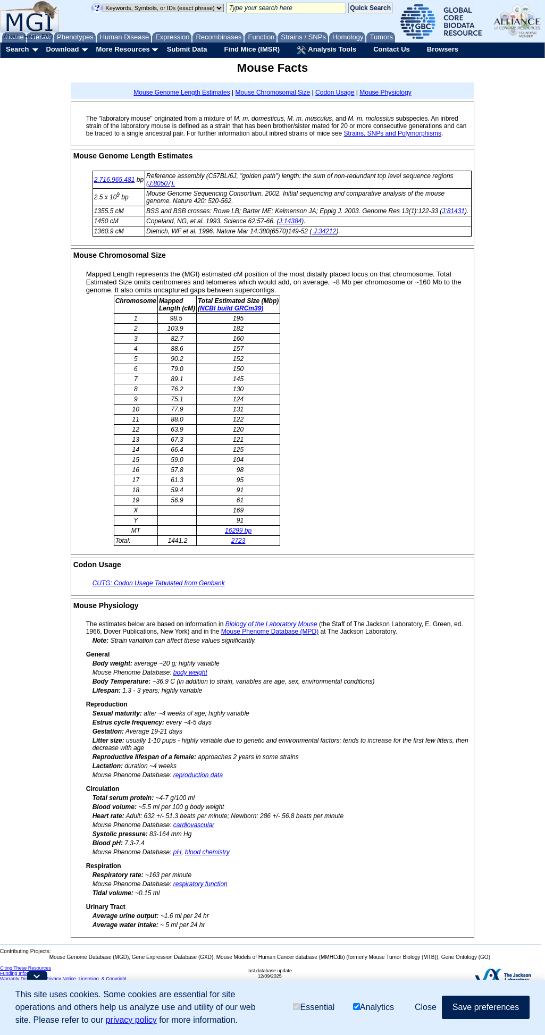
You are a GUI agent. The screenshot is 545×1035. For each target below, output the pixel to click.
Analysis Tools (326, 50)
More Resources (122, 49)
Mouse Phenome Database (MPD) (269, 631)
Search (17, 49)
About (11, 36)
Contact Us (391, 49)
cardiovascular (193, 825)
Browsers (442, 49)
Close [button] (426, 1007)
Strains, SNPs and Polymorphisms (392, 133)
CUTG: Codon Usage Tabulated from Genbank (159, 583)
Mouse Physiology (385, 92)
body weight (190, 672)
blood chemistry (207, 852)
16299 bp (238, 530)
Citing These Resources (25, 968)
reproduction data (198, 775)
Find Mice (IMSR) (252, 49)
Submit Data (187, 49)
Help (30, 36)
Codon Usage (334, 92)
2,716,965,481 (114, 179)
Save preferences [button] (485, 1007)
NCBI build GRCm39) (231, 308)
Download (62, 49)
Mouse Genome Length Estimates (181, 92)
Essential (313, 1007)
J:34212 (324, 231)
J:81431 (453, 211)
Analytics (373, 1007)
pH (177, 852)
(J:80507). (160, 183)
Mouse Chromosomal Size (273, 92)
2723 (238, 540)
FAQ (47, 36)
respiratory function (200, 884)
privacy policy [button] (131, 1019)
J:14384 (290, 221)
